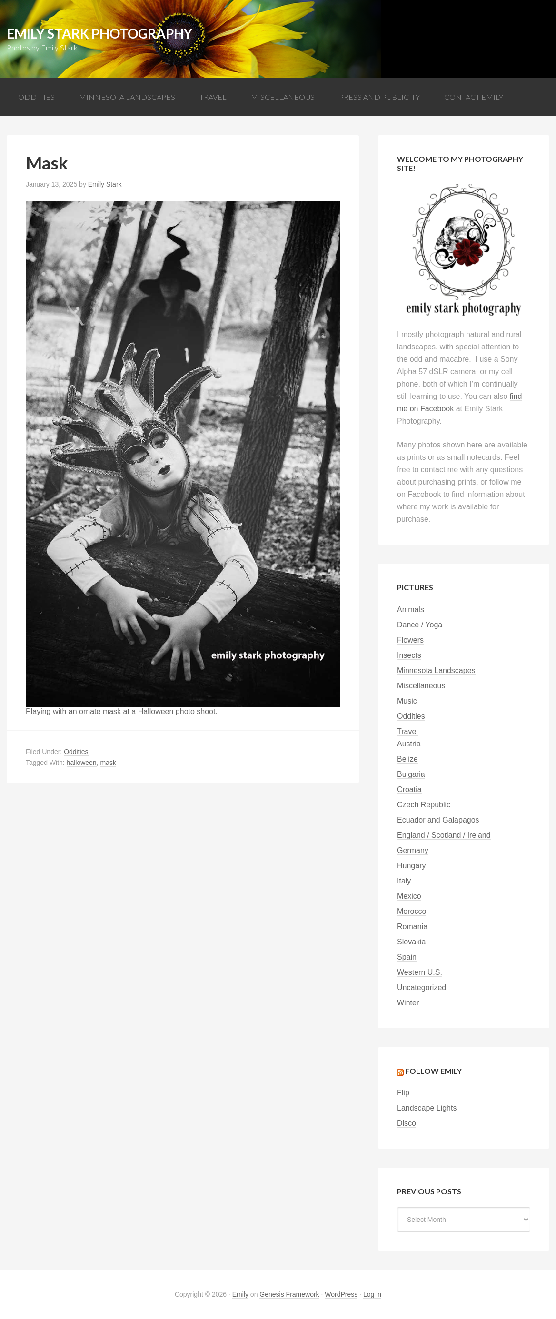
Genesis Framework (289, 1294)
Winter (408, 1003)
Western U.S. (419, 972)
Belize (407, 759)
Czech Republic (423, 805)
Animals (410, 609)
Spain (407, 957)
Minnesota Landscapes (436, 670)
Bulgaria (411, 774)
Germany (412, 850)
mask (108, 762)
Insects (409, 655)
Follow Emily (433, 1070)
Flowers (410, 640)
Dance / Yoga (419, 625)
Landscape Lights (427, 1108)
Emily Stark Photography (99, 33)
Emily (240, 1294)
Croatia (409, 789)
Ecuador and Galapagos (438, 820)
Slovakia (411, 942)
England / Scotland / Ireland (444, 835)
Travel (407, 731)
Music (407, 701)
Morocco (411, 911)
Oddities (76, 751)
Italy (404, 881)
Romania (412, 926)
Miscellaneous (421, 686)
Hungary (411, 866)
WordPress (341, 1294)
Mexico (409, 896)
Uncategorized (421, 987)
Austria (409, 744)
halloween (82, 762)
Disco (406, 1123)
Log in (372, 1294)
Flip (403, 1093)
